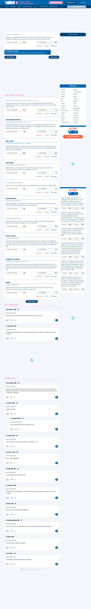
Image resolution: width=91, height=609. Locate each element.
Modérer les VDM (70, 2)
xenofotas (9, 403)
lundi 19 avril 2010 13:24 (11, 406)
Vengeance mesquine (13, 259)
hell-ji (8, 553)
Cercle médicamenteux (13, 119)
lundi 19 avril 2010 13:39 (11, 313)
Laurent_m (10, 452)
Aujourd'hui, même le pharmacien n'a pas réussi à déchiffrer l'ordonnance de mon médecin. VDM (31, 185)
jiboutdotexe (10, 309)
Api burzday (10, 163)
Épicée (19, 6)
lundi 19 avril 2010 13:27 (11, 557)
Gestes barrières (11, 198)
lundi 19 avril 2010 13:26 (11, 524)
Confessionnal (43, 6)
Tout (6, 6)
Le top (35, 6)
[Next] (42, 569)
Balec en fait (10, 141)
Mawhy (9, 503)
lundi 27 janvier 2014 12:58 (16, 422)
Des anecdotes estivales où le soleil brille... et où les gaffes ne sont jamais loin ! (27, 52)
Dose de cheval (11, 236)
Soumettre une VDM (56, 2)
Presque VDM (53, 6)
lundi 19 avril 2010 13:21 (11, 386)
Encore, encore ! (31, 301)
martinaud (10, 435)
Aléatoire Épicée (27, 6)
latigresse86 (10, 468)
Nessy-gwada (10, 383)
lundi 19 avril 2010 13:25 (11, 329)
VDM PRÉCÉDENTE (10, 57)
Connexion (83, 2)
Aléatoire (13, 6)
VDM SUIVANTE (53, 57)
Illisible (8, 282)
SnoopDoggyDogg (12, 520)
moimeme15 (14, 418)
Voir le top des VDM (73, 136)
